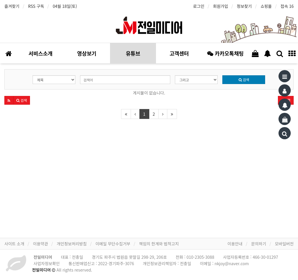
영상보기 (86, 53)
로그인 (198, 6)
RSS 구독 (36, 6)
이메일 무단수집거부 (112, 244)
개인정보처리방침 (72, 244)
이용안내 (235, 244)
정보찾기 (244, 6)
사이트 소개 (14, 244)
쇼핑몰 (266, 6)
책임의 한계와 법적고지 (159, 244)
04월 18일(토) (65, 6)
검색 (244, 79)
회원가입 (220, 6)
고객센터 (179, 53)
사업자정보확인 (46, 263)
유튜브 (133, 53)
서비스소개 (41, 53)
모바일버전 (284, 244)
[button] (8, 100)
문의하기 (258, 244)
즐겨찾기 (11, 6)
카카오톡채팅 (225, 53)
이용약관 (40, 244)
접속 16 (287, 6)
